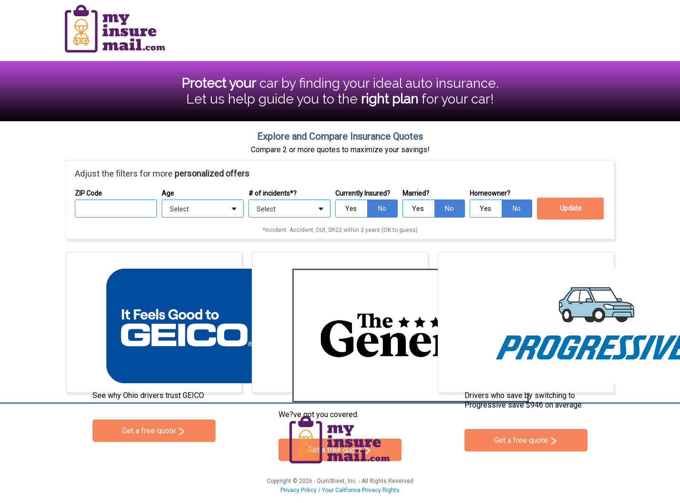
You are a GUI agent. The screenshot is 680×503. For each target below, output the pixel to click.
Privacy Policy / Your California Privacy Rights (340, 490)
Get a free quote (149, 430)
